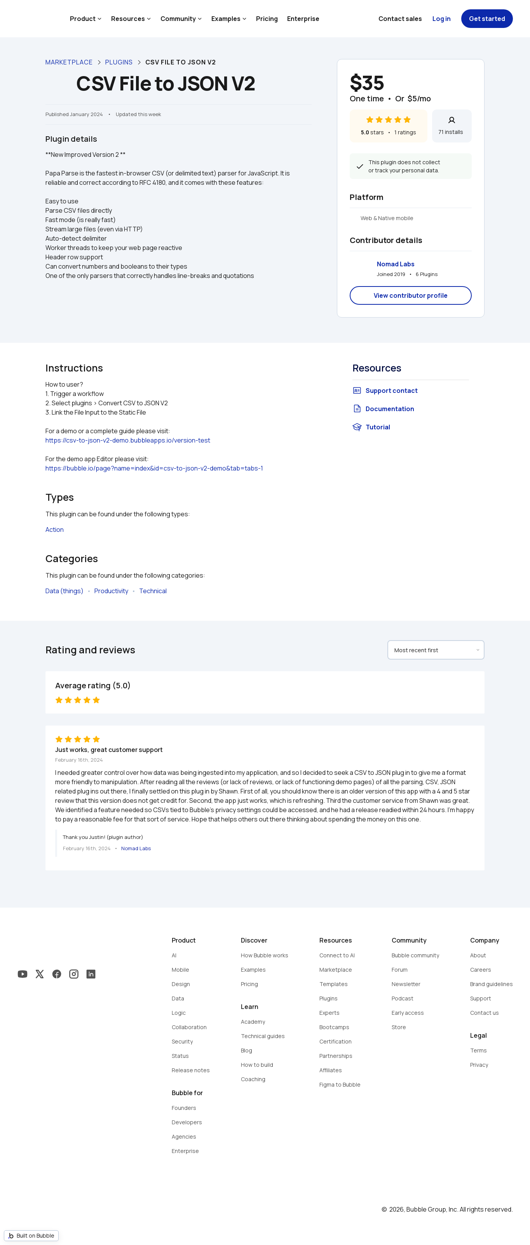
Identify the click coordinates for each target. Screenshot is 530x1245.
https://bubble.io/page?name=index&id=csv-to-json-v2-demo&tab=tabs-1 (154, 468)
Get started (487, 18)
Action (54, 529)
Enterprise (303, 18)
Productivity (111, 591)
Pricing (267, 18)
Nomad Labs (396, 264)
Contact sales (400, 18)
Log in (441, 18)
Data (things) (64, 591)
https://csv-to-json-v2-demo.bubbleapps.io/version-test (127, 440)
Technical (153, 591)
